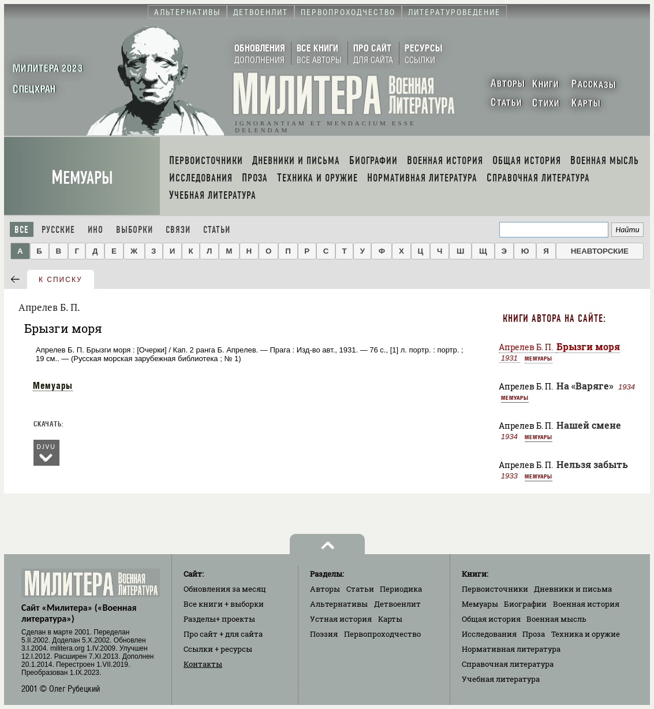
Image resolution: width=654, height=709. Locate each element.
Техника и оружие (585, 634)
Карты (390, 619)
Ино (95, 230)
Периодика (401, 589)
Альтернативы (339, 604)
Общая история (491, 619)
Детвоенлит (397, 604)
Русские (58, 230)
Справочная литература (508, 664)
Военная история (586, 604)
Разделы (219, 619)
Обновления (225, 589)
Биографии (525, 604)
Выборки (134, 230)
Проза (533, 634)
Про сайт (223, 634)
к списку (61, 280)
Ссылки (218, 649)
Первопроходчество (382, 634)
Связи (178, 230)
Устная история (341, 619)
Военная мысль (556, 619)
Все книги (224, 604)
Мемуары (82, 177)
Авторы (325, 589)
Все (21, 230)
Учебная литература (501, 679)
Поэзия (324, 634)
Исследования (489, 634)
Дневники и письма (573, 589)
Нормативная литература (511, 649)
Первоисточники (495, 589)
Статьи (216, 230)
